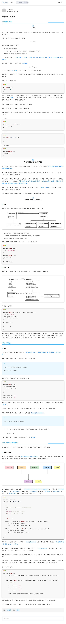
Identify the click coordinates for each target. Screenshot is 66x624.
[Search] (22, 2)
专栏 (12, 2)
